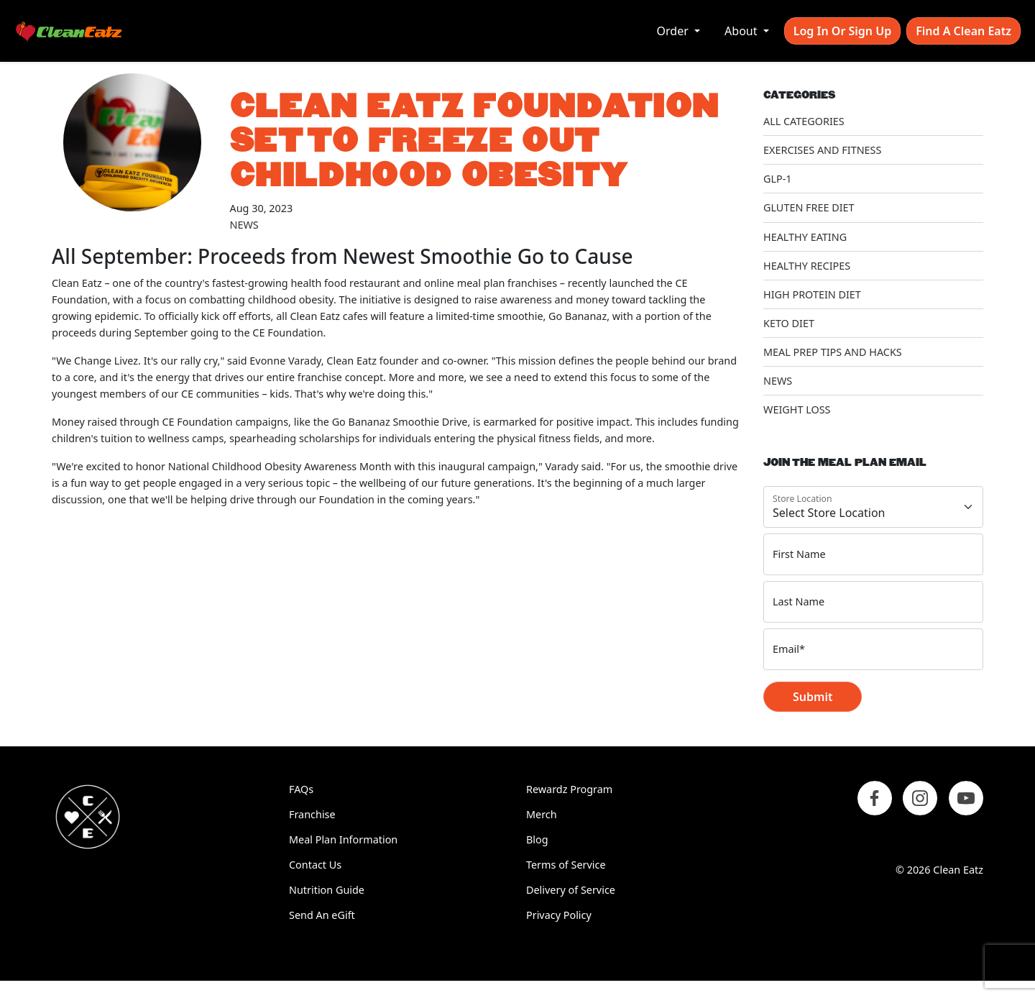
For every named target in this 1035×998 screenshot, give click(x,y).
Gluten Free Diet (809, 207)
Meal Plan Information (343, 839)
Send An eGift (322, 915)
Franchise (312, 814)
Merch (541, 814)
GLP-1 (777, 179)
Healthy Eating (805, 237)
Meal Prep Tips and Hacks (832, 352)
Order (674, 31)
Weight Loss (796, 409)
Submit (812, 697)
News (244, 225)
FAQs (301, 789)
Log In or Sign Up (842, 31)
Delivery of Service (570, 890)
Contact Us (315, 864)
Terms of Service (566, 864)
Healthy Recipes (806, 266)
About (742, 31)
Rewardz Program (569, 789)
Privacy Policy (559, 915)
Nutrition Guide (326, 890)
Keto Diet (788, 323)
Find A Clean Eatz (963, 31)
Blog (537, 839)
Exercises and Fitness (822, 150)
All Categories (804, 121)
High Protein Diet (812, 294)
